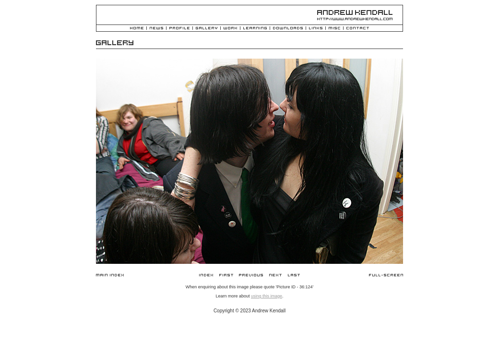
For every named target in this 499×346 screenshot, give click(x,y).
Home (136, 28)
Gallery (206, 28)
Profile (179, 28)
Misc (334, 28)
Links (315, 28)
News (156, 28)
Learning (255, 28)
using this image (266, 296)
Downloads (288, 28)
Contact (357, 28)
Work (230, 28)
